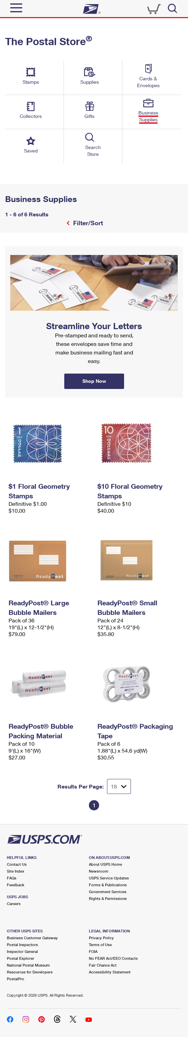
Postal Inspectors (22, 944)
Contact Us (17, 864)
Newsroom (98, 871)
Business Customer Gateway (32, 937)
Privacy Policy (101, 937)
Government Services (107, 891)
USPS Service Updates (109, 878)
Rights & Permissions (108, 898)
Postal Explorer (20, 958)
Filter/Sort (87, 223)
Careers (14, 903)
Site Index (15, 871)
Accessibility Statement (110, 972)
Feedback (15, 885)
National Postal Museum (28, 965)
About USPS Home (105, 864)
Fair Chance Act (103, 965)
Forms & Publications (108, 885)
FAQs (11, 878)
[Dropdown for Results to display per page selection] (119, 786)
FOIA (93, 951)
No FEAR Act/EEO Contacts (113, 958)
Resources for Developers (30, 972)
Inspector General (22, 951)
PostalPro (15, 979)
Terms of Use (100, 944)
